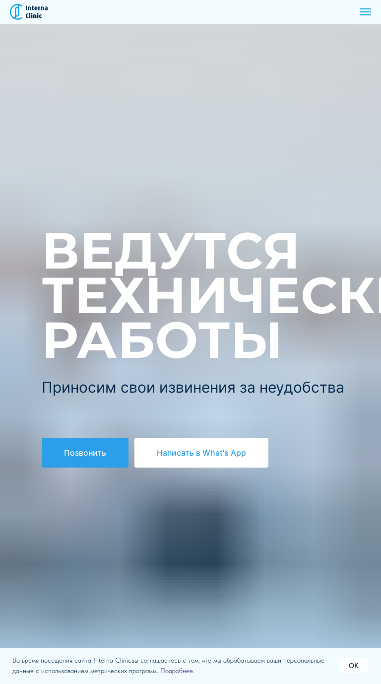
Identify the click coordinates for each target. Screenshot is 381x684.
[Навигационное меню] (365, 11)
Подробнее (176, 671)
